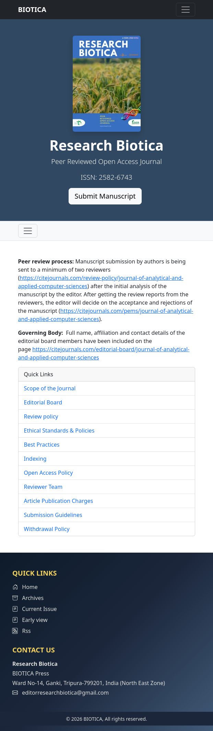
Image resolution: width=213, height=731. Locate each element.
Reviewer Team (43, 487)
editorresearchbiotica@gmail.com (65, 692)
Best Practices (42, 444)
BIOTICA (32, 9)
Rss (21, 631)
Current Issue (34, 609)
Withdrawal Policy (47, 529)
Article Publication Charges (58, 501)
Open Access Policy (48, 472)
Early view (30, 620)
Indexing (35, 458)
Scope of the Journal (50, 388)
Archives (28, 598)
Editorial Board (43, 402)
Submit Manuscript (104, 196)
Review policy (41, 416)
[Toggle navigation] (185, 9)
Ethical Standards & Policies (59, 430)
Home (25, 587)
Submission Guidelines (53, 515)
